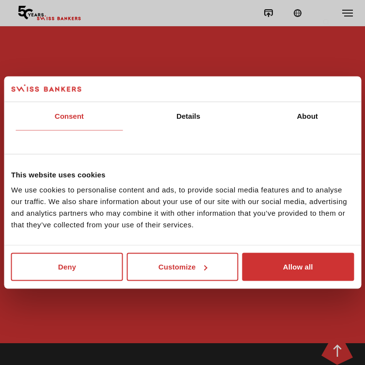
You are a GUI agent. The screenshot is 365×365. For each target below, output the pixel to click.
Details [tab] (188, 115)
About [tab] (307, 115)
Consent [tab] (69, 115)
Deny (67, 267)
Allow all (298, 267)
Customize (183, 267)
